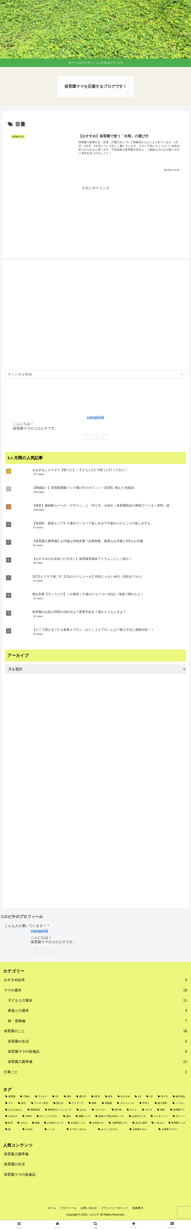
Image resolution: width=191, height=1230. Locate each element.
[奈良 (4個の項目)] (109, 1097)
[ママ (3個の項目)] (10, 1103)
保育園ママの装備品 (20, 1174)
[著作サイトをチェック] (85, 436)
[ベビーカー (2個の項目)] (99, 1110)
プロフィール (68, 1207)
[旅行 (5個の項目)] (68, 1097)
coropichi (95, 417)
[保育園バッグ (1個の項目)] (177, 1123)
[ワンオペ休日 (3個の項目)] (40, 1103)
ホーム (52, 1207)
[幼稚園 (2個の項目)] (107, 1103)
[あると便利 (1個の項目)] (140, 1123)
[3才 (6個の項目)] (56, 1097)
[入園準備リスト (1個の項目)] (118, 1123)
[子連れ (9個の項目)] (25, 1097)
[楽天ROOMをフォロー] (105, 436)
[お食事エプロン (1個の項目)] (172, 1129)
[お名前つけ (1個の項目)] (97, 1123)
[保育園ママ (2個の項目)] (177, 1110)
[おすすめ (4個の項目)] (124, 1097)
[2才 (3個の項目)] (150, 1097)
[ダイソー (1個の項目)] (179, 1116)
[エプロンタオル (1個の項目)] (80, 1129)
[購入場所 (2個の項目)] (161, 1103)
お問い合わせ (89, 1207)
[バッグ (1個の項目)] (53, 1129)
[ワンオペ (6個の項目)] (41, 1097)
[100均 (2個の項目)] (27, 1116)
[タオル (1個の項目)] (22, 1123)
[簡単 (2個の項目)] (93, 1103)
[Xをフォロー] (92, 436)
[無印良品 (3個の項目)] (179, 1097)
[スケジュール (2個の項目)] (126, 1103)
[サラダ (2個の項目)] (147, 1110)
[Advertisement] (95, 218)
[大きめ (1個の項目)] (31, 1129)
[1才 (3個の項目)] (138, 1097)
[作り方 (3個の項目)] (163, 1097)
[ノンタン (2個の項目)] (179, 1103)
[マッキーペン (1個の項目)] (159, 1116)
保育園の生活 (14, 1164)
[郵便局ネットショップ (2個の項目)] (58, 1110)
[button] (182, 374)
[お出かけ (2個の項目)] (12, 1116)
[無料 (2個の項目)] (161, 1110)
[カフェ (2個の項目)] (132, 1110)
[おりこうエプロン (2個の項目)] (48, 1116)
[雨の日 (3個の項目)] (59, 1103)
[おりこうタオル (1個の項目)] (111, 1129)
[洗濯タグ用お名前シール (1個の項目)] (110, 1116)
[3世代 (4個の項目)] (96, 1097)
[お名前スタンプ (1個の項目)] (53, 1123)
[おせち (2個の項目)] (82, 1110)
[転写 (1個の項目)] (9, 1123)
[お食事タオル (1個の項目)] (142, 1129)
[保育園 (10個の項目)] (11, 1097)
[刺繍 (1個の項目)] (36, 1123)
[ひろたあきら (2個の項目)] (14, 1110)
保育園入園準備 (16, 1154)
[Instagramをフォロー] (98, 436)
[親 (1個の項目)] (12, 1129)
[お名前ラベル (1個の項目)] (137, 1116)
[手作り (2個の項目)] (145, 1103)
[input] (95, 374)
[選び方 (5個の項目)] (82, 1097)
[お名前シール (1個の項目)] (76, 1123)
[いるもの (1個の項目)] (158, 1123)
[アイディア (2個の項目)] (76, 1103)
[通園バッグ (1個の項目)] (83, 1116)
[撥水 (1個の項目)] (67, 1116)
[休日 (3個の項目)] (22, 1103)
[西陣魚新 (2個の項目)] (34, 1110)
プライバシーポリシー (114, 1207)
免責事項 (137, 1207)
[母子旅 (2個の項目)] (117, 1110)
